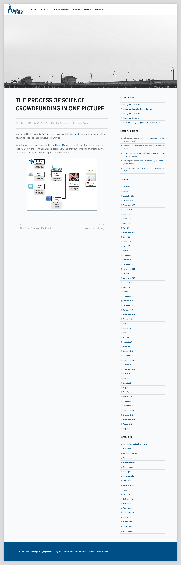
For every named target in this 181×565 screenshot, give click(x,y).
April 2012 (126, 392)
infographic (74, 134)
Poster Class (127, 503)
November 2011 (129, 410)
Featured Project (129, 462)
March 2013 (127, 342)
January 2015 (128, 260)
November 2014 (129, 269)
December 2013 (128, 305)
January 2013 (128, 351)
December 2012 (128, 355)
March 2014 (127, 292)
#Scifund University (130, 453)
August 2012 (127, 374)
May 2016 (126, 223)
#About (87, 9)
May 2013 (126, 333)
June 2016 (127, 218)
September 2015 (129, 232)
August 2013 (127, 319)
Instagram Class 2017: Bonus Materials (137, 109)
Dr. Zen (45, 134)
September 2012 (129, 369)
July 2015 (126, 237)
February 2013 (128, 346)
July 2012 (126, 378)
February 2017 (128, 187)
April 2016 (126, 228)
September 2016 (129, 205)
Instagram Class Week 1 (132, 118)
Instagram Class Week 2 (132, 113)
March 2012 (127, 396)
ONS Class (127, 494)
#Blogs (76, 9)
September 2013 (129, 314)
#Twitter (99, 9)
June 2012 (127, 383)
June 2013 (127, 328)
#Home (34, 9)
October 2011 (128, 415)
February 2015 (128, 255)
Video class (127, 526)
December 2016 (128, 196)
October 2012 (128, 365)
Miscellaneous (128, 485)
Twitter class (127, 522)
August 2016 (127, 209)
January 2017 (128, 191)
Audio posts (127, 458)
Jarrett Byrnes (82, 123)
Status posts (127, 517)
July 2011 (126, 428)
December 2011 (128, 406)
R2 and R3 (59, 145)
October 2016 (128, 200)
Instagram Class (129, 476)
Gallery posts (128, 467)
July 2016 (126, 214)
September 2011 (129, 419)
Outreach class (128, 499)
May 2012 (126, 387)
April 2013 (126, 337)
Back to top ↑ (102, 551)
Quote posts (127, 508)
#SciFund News (128, 449)
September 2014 (129, 278)
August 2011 (127, 424)
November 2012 (129, 360)
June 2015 (127, 241)
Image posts (127, 471)
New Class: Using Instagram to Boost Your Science (142, 122)
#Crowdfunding (61, 9)
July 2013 (126, 323)
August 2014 (127, 282)
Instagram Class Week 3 (132, 104)
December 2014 (128, 264)
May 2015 (126, 246)
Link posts (127, 481)
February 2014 (128, 296)
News (125, 490)
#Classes (45, 9)
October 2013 (128, 310)
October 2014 (128, 273)
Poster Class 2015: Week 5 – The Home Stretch (140, 153)
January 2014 (128, 301)
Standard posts (128, 513)
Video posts (127, 531)
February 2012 (128, 401)
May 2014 (126, 287)
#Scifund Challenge (30, 551)
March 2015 (127, 250)
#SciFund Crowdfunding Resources (53, 123)
